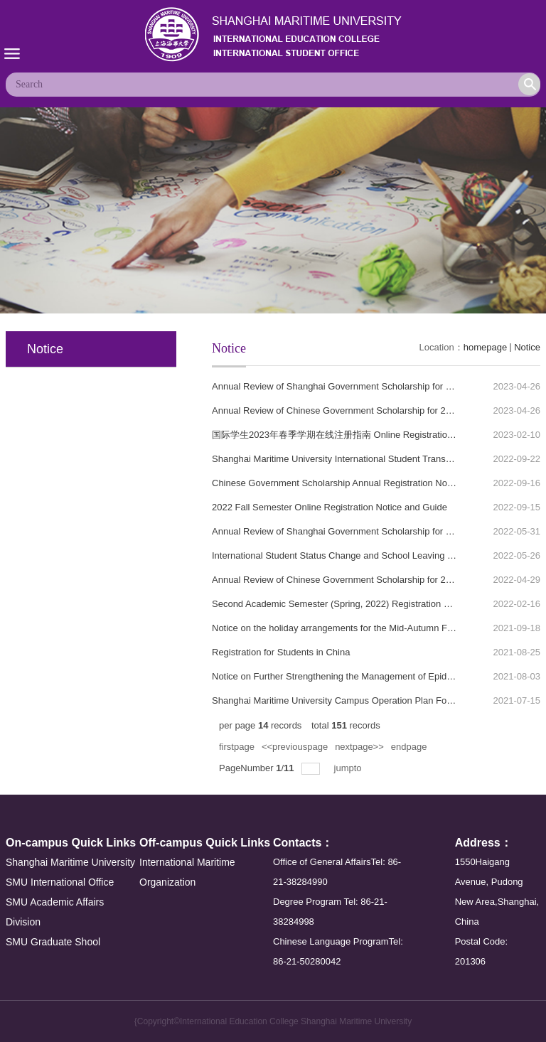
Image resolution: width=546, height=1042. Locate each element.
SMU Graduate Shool (53, 941)
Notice (527, 347)
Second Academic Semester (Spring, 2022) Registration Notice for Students (367, 603)
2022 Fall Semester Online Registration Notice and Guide (329, 507)
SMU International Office (60, 882)
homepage (485, 347)
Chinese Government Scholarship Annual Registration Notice (336, 483)
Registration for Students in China (281, 652)
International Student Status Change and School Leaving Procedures (353, 555)
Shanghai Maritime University (70, 862)
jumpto (349, 768)
